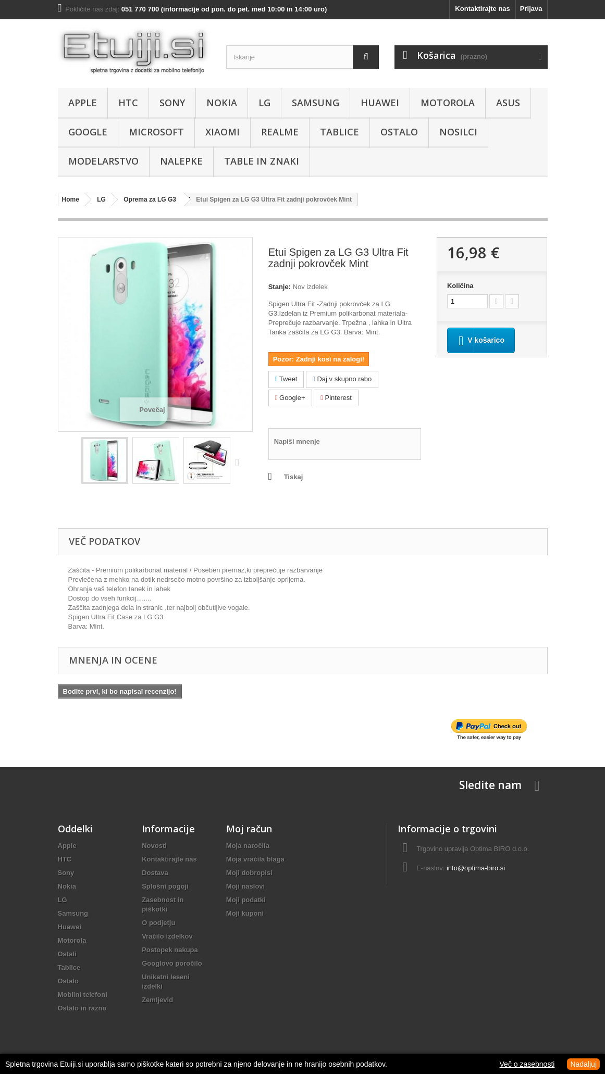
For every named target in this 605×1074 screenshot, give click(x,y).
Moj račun (249, 828)
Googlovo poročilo (172, 963)
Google (87, 132)
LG (264, 102)
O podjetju (158, 923)
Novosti (154, 846)
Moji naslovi (245, 886)
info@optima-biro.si (476, 868)
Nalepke (181, 161)
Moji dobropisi (249, 873)
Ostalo (399, 132)
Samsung (315, 102)
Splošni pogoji (165, 886)
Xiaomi (222, 132)
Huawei (380, 102)
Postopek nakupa (170, 950)
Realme (280, 132)
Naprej (239, 462)
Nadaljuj (583, 1064)
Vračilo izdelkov (167, 936)
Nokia (221, 102)
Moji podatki (246, 900)
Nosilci (458, 132)
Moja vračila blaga (255, 859)
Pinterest (336, 398)
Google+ (290, 398)
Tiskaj (293, 477)
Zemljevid (157, 1000)
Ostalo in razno (82, 1008)
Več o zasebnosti (527, 1064)
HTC (128, 102)
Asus (508, 102)
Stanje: (279, 287)
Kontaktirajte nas (482, 9)
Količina (460, 286)
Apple (82, 102)
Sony (172, 102)
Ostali (67, 954)
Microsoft (156, 132)
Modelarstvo (103, 161)
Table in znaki (261, 161)
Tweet (286, 379)
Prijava (531, 9)
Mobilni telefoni (82, 994)
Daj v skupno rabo (342, 379)
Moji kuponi (245, 913)
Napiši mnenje (297, 441)
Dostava (155, 873)
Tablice (339, 132)
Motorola (448, 102)
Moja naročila (247, 846)
